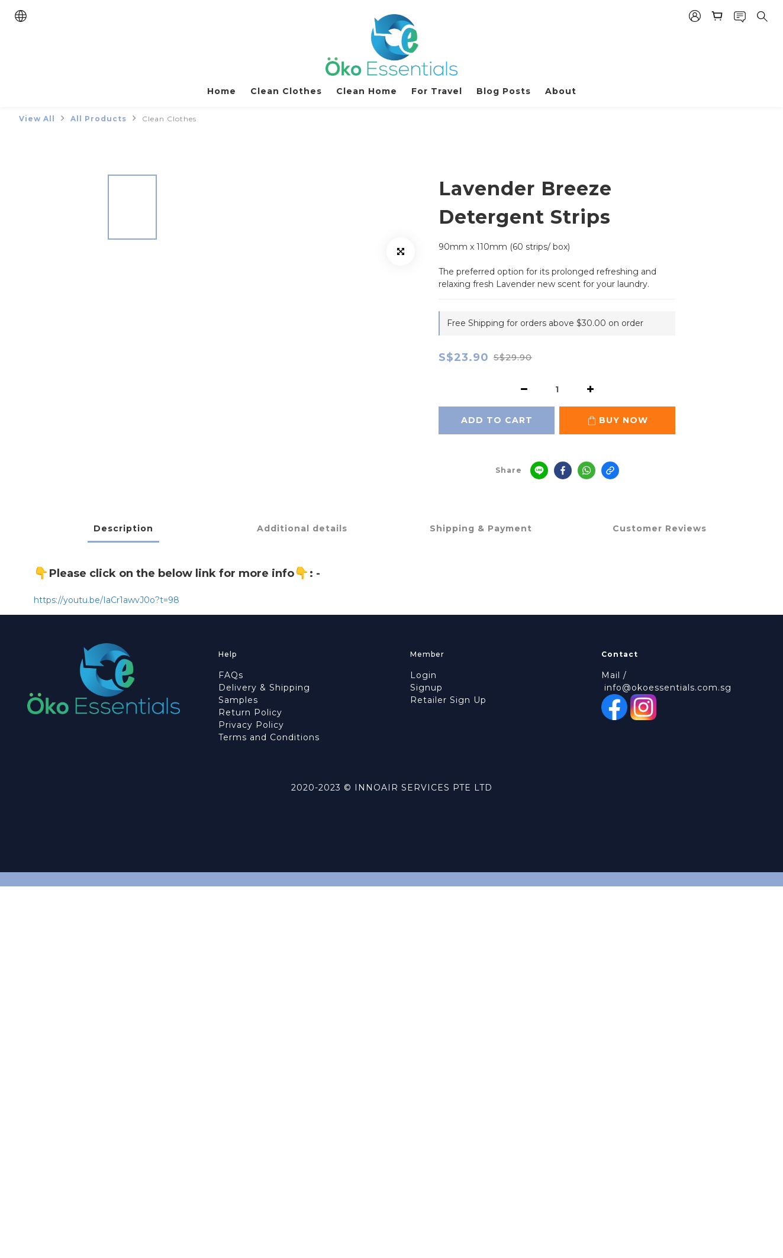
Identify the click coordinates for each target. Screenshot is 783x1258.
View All (37, 118)
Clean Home (366, 91)
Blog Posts (503, 91)
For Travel (436, 91)
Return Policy (250, 712)
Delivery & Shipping (264, 687)
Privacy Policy (251, 725)
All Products (98, 118)
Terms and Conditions (269, 737)
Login (423, 675)
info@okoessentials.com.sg (668, 687)
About (560, 91)
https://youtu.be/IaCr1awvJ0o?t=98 (106, 600)
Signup (426, 687)
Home (221, 91)
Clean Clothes (286, 91)
